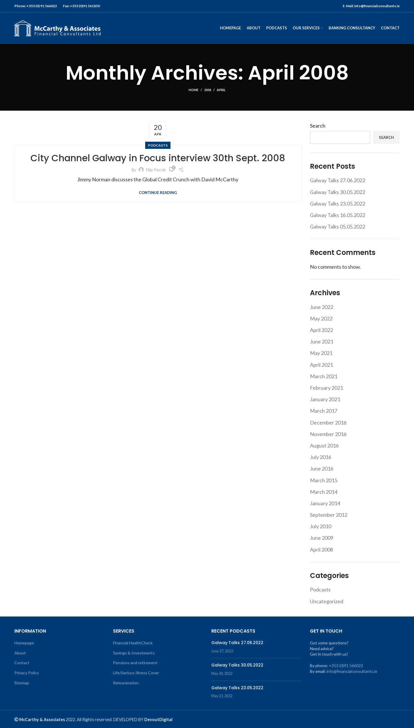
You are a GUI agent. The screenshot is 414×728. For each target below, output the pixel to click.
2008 (207, 90)
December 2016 (328, 422)
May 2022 (321, 318)
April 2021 (321, 365)
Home (193, 90)
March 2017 (323, 411)
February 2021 (326, 388)
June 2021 (321, 341)
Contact (21, 662)
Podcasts (158, 145)
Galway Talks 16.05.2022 (337, 215)
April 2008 (321, 549)
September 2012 (328, 515)
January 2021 (325, 399)
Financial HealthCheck (133, 642)
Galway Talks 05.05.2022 (337, 226)
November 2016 (328, 434)
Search (317, 125)
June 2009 (321, 538)
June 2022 (321, 307)
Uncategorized (326, 601)
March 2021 (323, 376)
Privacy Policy (26, 672)
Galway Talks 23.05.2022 (337, 203)
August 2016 (324, 445)
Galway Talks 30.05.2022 (337, 192)
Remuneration (126, 682)
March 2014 (323, 492)
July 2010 (320, 526)
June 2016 (321, 468)
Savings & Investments (134, 652)
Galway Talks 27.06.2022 (337, 180)
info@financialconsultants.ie (352, 671)
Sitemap (21, 682)
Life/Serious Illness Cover (136, 672)
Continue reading (158, 193)
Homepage (24, 642)
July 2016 (320, 457)
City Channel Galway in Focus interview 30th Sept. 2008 (157, 157)
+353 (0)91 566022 (346, 665)
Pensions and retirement (135, 662)
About (20, 652)
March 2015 (323, 480)
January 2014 (325, 503)
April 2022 (321, 330)
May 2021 (321, 353)
